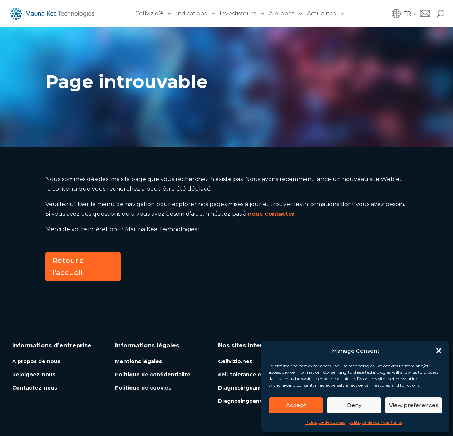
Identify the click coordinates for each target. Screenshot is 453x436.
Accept (296, 405)
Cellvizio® (149, 13)
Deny (354, 405)
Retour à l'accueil (68, 266)
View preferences (413, 405)
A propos (281, 13)
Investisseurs (238, 13)
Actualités (321, 13)
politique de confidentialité (375, 422)
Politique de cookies (325, 422)
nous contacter (271, 213)
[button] (438, 350)
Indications (191, 13)
